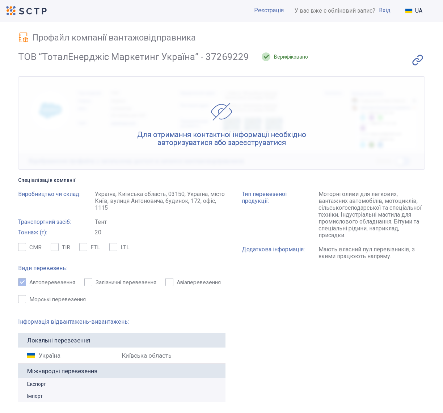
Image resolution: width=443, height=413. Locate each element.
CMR (30, 248)
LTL (120, 248)
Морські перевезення (120, 300)
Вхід (385, 11)
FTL (90, 248)
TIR (61, 248)
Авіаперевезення (47, 300)
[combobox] (419, 11)
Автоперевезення (48, 283)
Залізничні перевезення (125, 283)
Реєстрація (269, 11)
